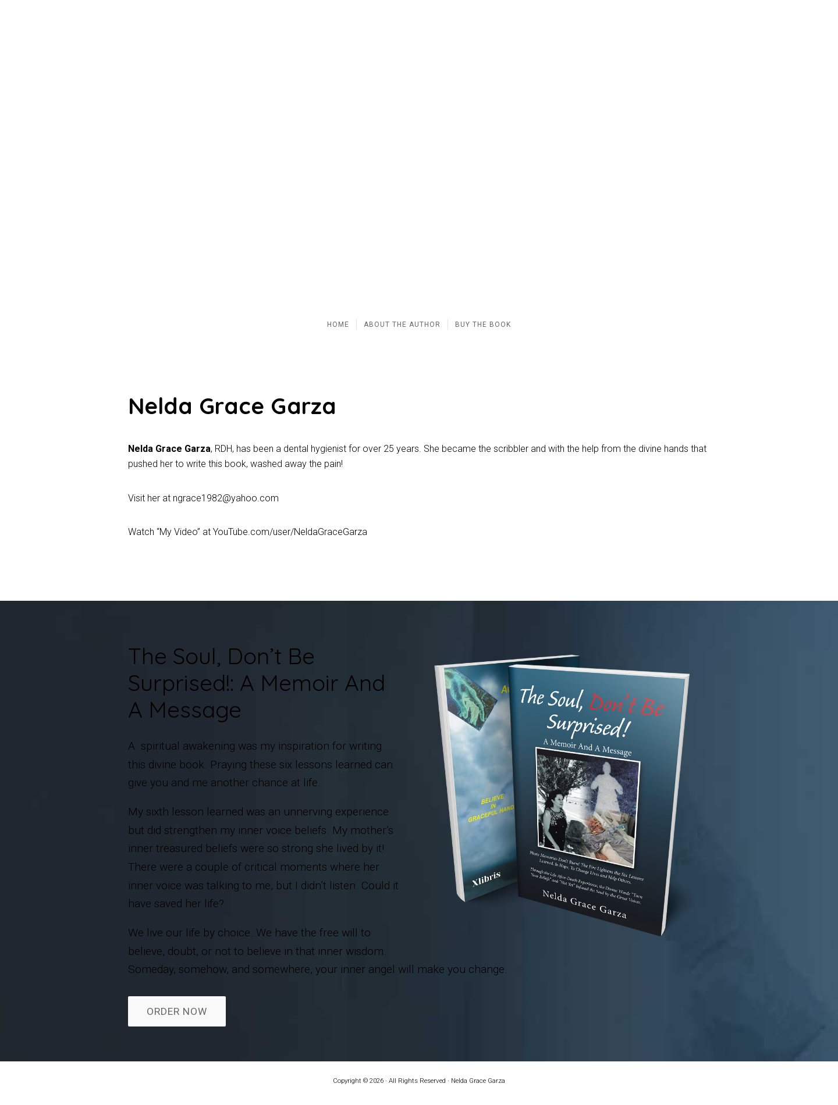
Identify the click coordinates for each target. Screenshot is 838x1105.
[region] (419, 152)
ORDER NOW (177, 1011)
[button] (18, 153)
